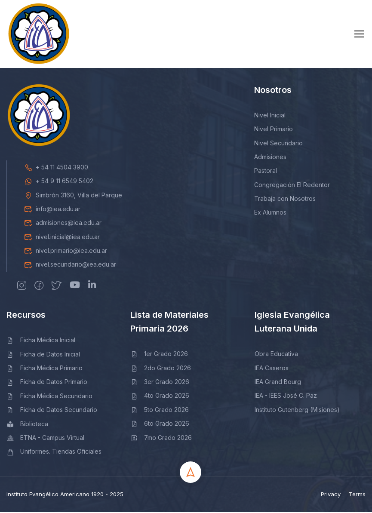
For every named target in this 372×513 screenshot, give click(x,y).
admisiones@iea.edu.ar (62, 223)
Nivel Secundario (278, 143)
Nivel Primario (273, 130)
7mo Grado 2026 (161, 438)
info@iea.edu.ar (52, 209)
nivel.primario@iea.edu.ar (65, 251)
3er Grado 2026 (159, 383)
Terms (357, 494)
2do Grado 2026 (160, 368)
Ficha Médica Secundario (49, 396)
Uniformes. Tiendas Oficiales (53, 452)
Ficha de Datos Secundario (51, 411)
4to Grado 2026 (159, 396)
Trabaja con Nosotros (285, 199)
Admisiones (270, 157)
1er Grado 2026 (159, 355)
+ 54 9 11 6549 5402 (58, 182)
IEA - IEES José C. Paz (286, 396)
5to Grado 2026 (159, 410)
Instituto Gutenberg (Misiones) (297, 410)
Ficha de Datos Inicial (43, 355)
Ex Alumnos (270, 213)
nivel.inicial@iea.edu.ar (62, 237)
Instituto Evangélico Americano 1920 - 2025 (64, 494)
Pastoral (265, 171)
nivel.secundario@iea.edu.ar (70, 265)
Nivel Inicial (270, 116)
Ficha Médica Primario (44, 369)
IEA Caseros (272, 368)
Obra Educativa (276, 355)
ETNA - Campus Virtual (45, 438)
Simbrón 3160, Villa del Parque (73, 196)
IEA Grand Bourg (278, 383)
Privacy (331, 494)
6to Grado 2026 (159, 424)
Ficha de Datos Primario (46, 383)
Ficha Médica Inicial (40, 341)
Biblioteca (27, 424)
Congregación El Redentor (292, 185)
